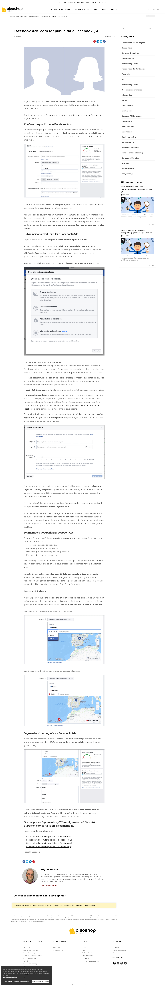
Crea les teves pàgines (30, 953)
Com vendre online (130, 53)
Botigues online (58, 950)
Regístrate (17, 905)
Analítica (125, 163)
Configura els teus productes (32, 955)
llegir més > (151, 224)
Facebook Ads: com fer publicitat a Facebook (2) (49, 840)
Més (113, 9)
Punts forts (26, 947)
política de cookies (10, 977)
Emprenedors (128, 58)
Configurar (9, 981)
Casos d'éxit (127, 48)
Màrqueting (127, 95)
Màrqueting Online (130, 64)
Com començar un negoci (133, 43)
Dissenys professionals (30, 950)
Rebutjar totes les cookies (22, 981)
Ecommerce (127, 111)
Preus (96, 9)
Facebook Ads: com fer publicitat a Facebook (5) (49, 847)
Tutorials (126, 74)
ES (154, 9)
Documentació (87, 955)
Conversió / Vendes (130, 158)
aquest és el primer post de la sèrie (65, 115)
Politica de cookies (119, 950)
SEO (123, 79)
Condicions (116, 947)
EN (158, 9)
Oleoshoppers (81, 9)
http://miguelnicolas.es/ (49, 885)
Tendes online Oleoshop (132, 153)
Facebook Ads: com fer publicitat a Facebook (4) (49, 843)
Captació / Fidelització (131, 116)
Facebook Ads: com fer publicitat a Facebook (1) (48, 836)
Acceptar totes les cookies (41, 981)
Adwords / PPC (128, 169)
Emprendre (127, 121)
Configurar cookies (61, 984)
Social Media (127, 106)
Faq (83, 950)
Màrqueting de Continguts (133, 69)
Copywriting (127, 174)
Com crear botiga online (90, 961)
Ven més (25, 961)
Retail (124, 100)
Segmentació (128, 142)
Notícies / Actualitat (130, 148)
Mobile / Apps (128, 127)
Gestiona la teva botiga (30, 958)
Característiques (61, 9)
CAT (149, 9)
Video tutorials (87, 953)
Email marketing (129, 137)
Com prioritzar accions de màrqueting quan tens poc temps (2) (136, 189)
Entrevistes (127, 132)
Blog (104, 9)
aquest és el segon (93, 115)
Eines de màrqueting (30, 964)
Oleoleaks (116, 953)
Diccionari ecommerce (132, 90)
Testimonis (56, 947)
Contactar (85, 958)
